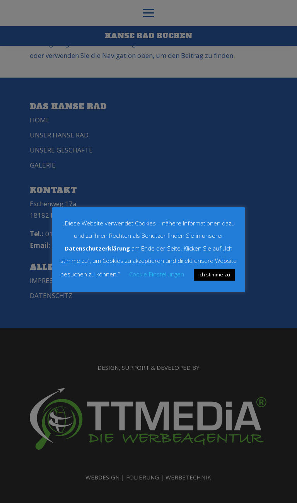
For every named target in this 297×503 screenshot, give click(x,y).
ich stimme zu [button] (214, 274)
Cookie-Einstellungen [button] (156, 274)
